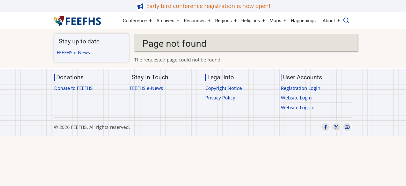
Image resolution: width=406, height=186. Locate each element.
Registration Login (300, 88)
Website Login (296, 98)
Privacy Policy (220, 98)
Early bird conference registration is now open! (208, 6)
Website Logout (298, 107)
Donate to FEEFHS (73, 88)
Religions (250, 20)
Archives (165, 20)
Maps (275, 20)
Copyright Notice (223, 88)
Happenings (303, 20)
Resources (195, 20)
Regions (223, 20)
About (329, 20)
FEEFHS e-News (73, 52)
